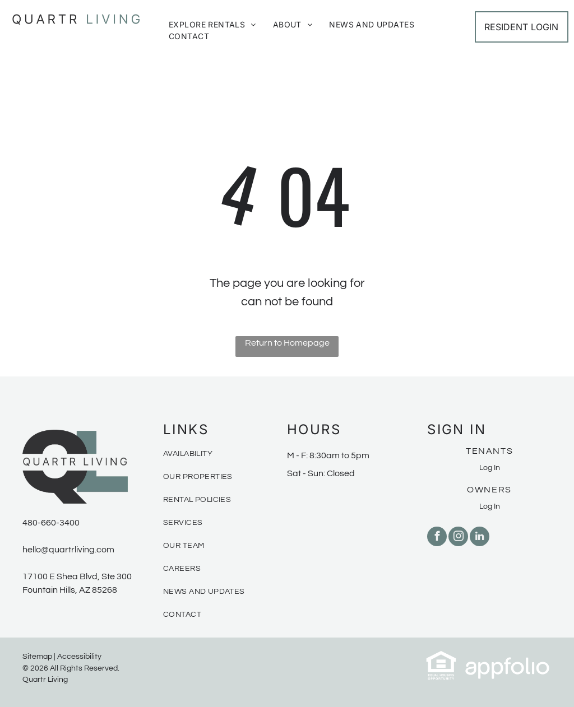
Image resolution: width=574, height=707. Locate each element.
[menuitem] (212, 24)
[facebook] (437, 538)
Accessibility (79, 657)
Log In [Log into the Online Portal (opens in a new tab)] (489, 468)
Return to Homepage (287, 342)
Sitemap (37, 657)
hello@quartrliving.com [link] (68, 549)
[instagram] (458, 538)
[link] (441, 656)
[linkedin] (479, 538)
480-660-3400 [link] (51, 522)
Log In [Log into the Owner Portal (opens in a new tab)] (489, 506)
